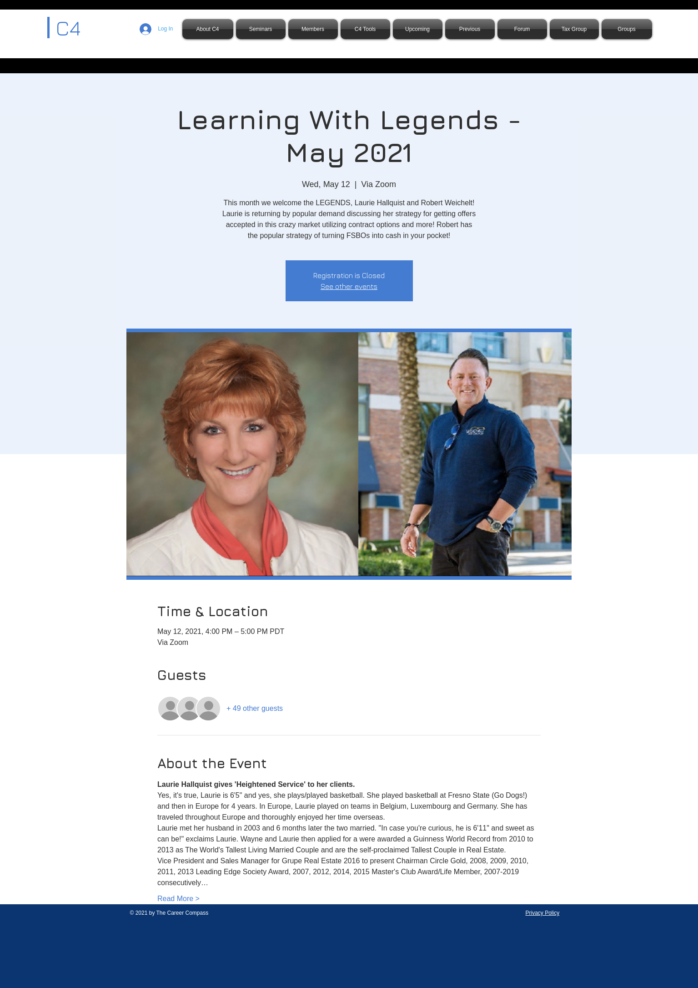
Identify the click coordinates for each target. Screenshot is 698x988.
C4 (68, 27)
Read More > (178, 898)
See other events (349, 286)
